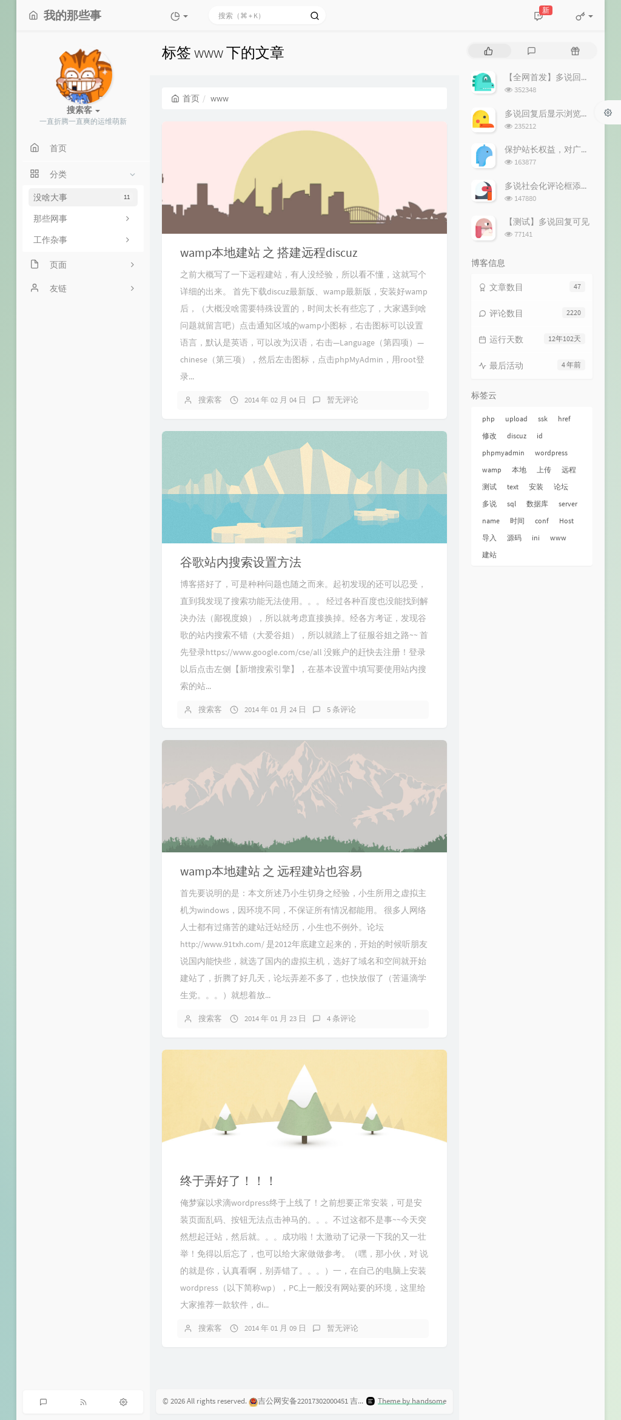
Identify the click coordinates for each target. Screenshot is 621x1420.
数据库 (537, 503)
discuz (516, 435)
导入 (489, 537)
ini (536, 537)
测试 (489, 486)
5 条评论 (341, 709)
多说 (489, 503)
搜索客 (210, 400)
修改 (489, 435)
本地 (519, 469)
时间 (517, 520)
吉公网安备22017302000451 (298, 1401)
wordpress (551, 452)
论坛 (561, 486)
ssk (543, 418)
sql (511, 503)
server (568, 503)
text (513, 486)
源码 (514, 537)
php (488, 418)
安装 (536, 486)
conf (542, 520)
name (491, 520)
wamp (492, 469)
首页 (185, 98)
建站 (489, 554)
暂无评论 (342, 400)
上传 (544, 469)
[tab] (488, 50)
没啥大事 (83, 197)
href (564, 418)
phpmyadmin (503, 452)
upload (516, 418)
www (558, 537)
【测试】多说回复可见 (547, 221)
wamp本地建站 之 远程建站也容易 (271, 870)
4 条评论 (341, 1018)
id (540, 435)
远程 (569, 469)
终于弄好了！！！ (228, 1180)
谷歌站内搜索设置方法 (240, 561)
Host (566, 520)
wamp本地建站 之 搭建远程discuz (269, 252)
